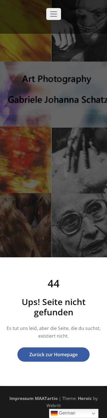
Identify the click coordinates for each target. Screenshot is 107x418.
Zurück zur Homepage (53, 354)
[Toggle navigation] (53, 14)
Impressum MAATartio (33, 398)
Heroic (85, 398)
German (63, 413)
